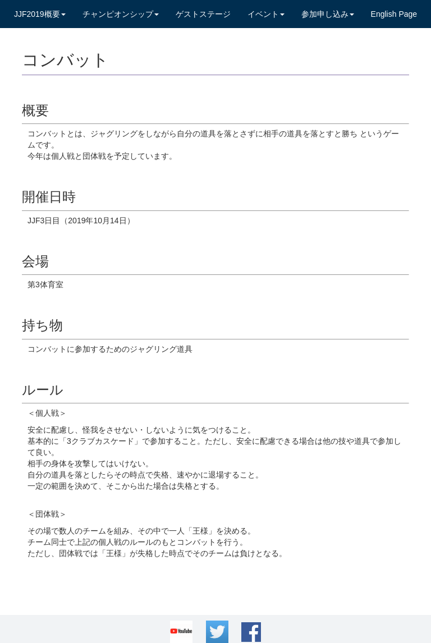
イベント (266, 14)
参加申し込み (327, 14)
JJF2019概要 (40, 14)
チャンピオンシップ (120, 14)
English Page (394, 14)
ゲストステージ (203, 14)
